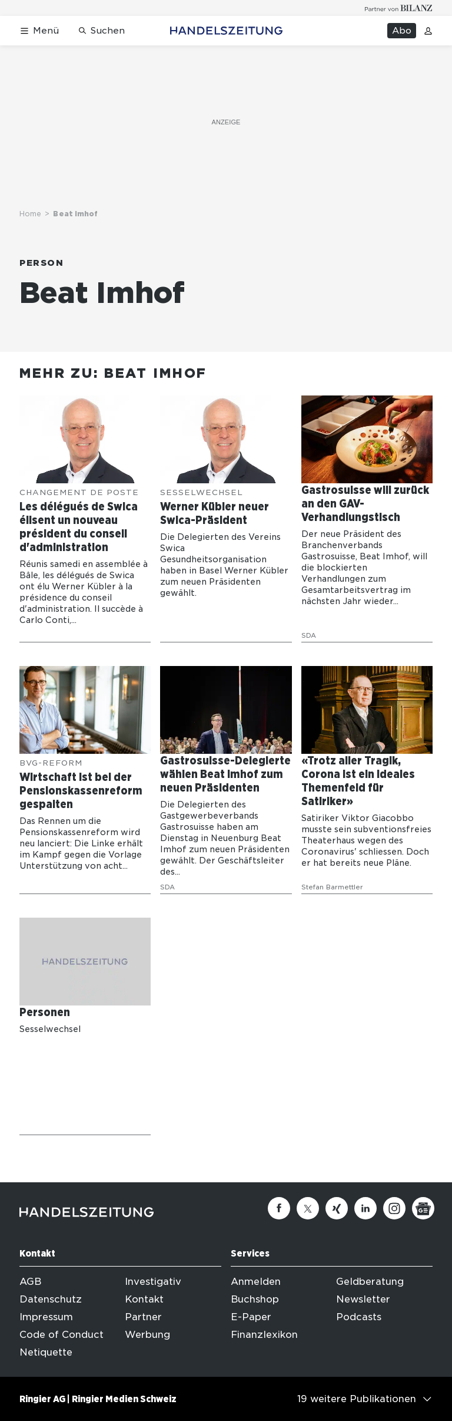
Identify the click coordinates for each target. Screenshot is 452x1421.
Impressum (46, 1317)
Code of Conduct (61, 1334)
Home (30, 213)
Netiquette (45, 1352)
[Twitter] (308, 1208)
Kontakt (144, 1299)
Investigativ (153, 1281)
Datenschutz (50, 1299)
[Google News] (423, 1208)
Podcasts (358, 1317)
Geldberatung (370, 1281)
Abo (401, 30)
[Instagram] (394, 1208)
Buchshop (255, 1299)
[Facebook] (279, 1208)
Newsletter (363, 1299)
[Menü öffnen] (39, 31)
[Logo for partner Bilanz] (399, 8)
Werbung (147, 1334)
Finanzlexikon (264, 1334)
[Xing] (336, 1208)
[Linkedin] (365, 1208)
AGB (30, 1281)
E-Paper (251, 1317)
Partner (143, 1317)
